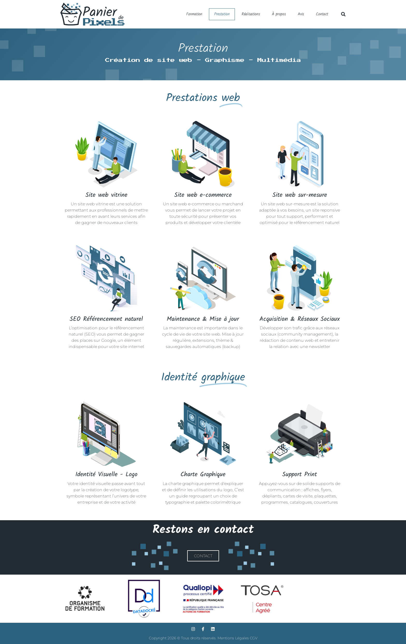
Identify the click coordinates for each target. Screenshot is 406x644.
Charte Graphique (203, 474)
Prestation (222, 14)
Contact (322, 14)
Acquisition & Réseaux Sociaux (299, 319)
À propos (279, 14)
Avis (301, 14)
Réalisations (251, 14)
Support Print (299, 474)
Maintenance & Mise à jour (203, 319)
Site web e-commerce (203, 195)
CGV (253, 638)
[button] (343, 14)
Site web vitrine (106, 195)
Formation (194, 14)
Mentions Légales (234, 638)
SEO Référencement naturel (106, 319)
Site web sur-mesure (299, 195)
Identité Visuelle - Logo (106, 474)
